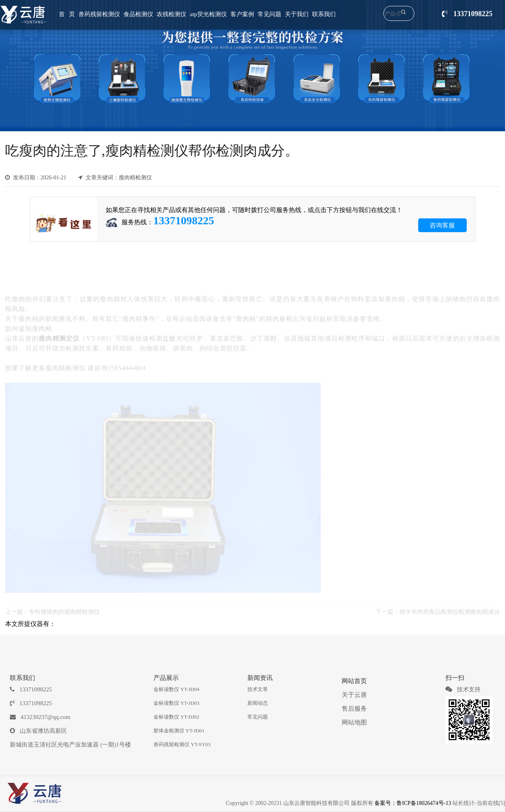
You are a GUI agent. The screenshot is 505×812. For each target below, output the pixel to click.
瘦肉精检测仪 (65, 364)
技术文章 (257, 689)
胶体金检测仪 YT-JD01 (178, 731)
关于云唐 (354, 694)
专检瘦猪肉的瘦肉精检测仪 (64, 608)
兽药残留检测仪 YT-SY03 (181, 744)
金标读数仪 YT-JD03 (176, 703)
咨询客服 (442, 225)
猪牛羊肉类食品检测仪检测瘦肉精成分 (449, 608)
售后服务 (354, 708)
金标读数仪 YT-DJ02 (176, 717)
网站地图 (354, 722)
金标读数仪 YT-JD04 (176, 689)
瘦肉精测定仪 (59, 334)
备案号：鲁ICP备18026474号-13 (412, 803)
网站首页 (354, 681)
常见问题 (257, 717)
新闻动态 (257, 703)
